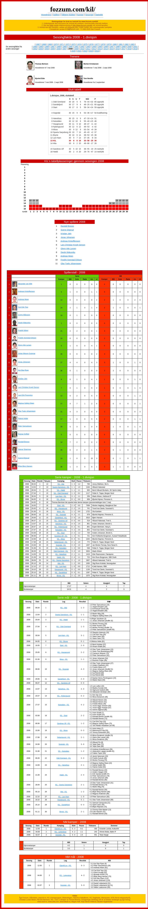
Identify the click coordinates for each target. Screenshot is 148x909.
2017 (123, 49)
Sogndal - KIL (61, 545)
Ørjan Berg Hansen (25, 466)
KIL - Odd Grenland (61, 493)
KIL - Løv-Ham (61, 566)
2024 (97, 51)
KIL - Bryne (61, 499)
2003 (41, 49)
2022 (85, 51)
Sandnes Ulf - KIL (60, 536)
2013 (100, 49)
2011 (88, 49)
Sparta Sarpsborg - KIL (60, 487)
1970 (56, 44)
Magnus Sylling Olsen (26, 403)
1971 (62, 44)
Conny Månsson (24, 315)
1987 (53, 46)
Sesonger (89, 15)
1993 (88, 46)
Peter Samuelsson (25, 426)
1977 (97, 44)
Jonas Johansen (68, 237)
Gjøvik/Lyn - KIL (60, 829)
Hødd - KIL (61, 557)
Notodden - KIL (60, 530)
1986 (47, 46)
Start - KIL (61, 505)
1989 (64, 46)
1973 (73, 44)
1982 (126, 44)
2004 (47, 49)
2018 (129, 49)
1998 (117, 46)
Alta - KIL (60, 563)
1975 (85, 44)
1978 (103, 44)
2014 (106, 49)
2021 (79, 51)
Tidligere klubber (68, 15)
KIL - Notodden (60, 548)
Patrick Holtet (23, 418)
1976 (91, 44)
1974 (79, 44)
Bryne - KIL (61, 576)
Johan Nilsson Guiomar (26, 353)
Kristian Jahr (66, 233)
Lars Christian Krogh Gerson (73, 245)
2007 (64, 49)
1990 (70, 46)
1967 (38, 44)
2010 (82, 49)
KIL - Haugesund (61, 508)
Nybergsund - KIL (60, 542)
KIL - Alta (61, 484)
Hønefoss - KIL (60, 524)
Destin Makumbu (68, 252)
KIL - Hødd (61, 490)
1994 (94, 46)
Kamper (80, 15)
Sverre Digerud (67, 230)
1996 (106, 46)
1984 (35, 46)
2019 (135, 49)
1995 (100, 46)
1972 (67, 44)
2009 (76, 49)
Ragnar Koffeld (23, 434)
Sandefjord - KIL (61, 518)
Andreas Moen (67, 256)
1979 (109, 44)
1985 (41, 46)
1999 (123, 46)
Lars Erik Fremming (25, 395)
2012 (94, 49)
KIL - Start (61, 533)
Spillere (56, 15)
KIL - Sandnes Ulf (60, 521)
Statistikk (99, 15)
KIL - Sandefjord (61, 573)
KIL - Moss (61, 539)
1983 (132, 44)
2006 (58, 49)
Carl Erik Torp (23, 307)
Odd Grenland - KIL (61, 551)
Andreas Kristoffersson (70, 241)
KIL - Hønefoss (60, 554)
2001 (135, 46)
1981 (120, 44)
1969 (50, 44)
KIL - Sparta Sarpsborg (60, 560)
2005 (53, 49)
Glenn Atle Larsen (68, 248)
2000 (129, 46)
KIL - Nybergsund (60, 527)
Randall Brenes (67, 226)
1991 (76, 46)
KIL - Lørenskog (60, 832)
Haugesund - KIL (61, 569)
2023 (91, 51)
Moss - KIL (61, 512)
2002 (35, 49)
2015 (112, 49)
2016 (117, 49)
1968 (44, 44)
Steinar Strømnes (24, 449)
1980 (115, 44)
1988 (58, 46)
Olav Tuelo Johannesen (71, 263)
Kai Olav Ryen (23, 370)
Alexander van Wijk (25, 284)
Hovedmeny (46, 15)
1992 (82, 46)
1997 (112, 46)
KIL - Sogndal (61, 515)
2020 (73, 51)
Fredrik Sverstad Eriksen (71, 260)
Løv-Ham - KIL (61, 496)
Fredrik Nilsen (23, 330)
